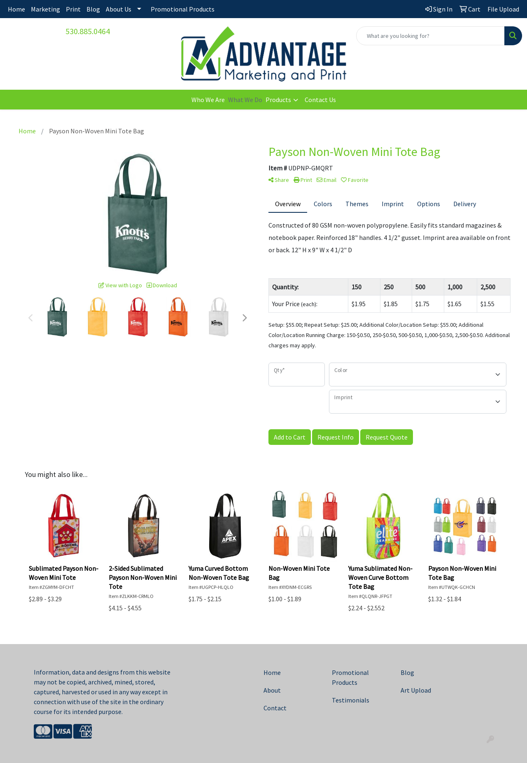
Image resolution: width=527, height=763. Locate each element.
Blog (93, 9)
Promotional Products (183, 9)
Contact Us (320, 99)
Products (278, 99)
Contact (275, 708)
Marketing (45, 9)
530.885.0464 (87, 31)
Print (73, 9)
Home (16, 9)
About (272, 690)
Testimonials (350, 700)
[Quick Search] (430, 35)
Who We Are (208, 99)
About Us (118, 9)
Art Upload (416, 690)
